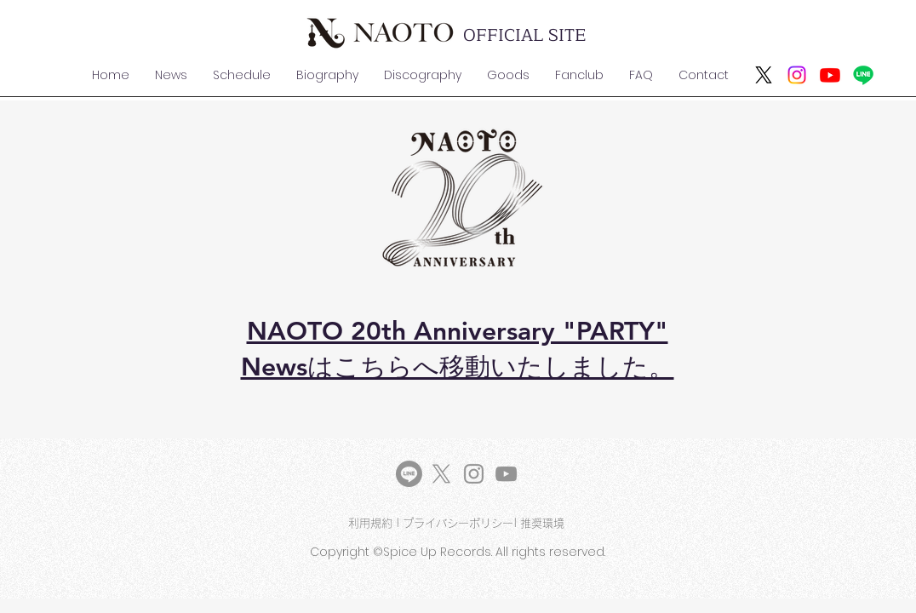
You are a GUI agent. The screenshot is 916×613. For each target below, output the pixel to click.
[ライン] (863, 75)
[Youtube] (830, 75)
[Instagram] (797, 75)
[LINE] (409, 474)
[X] (764, 75)
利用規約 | (375, 523)
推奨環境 (544, 523)
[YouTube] (506, 474)
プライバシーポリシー (458, 523)
